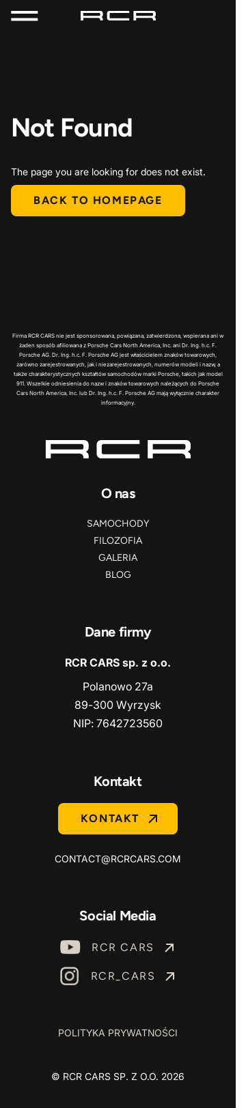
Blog (118, 575)
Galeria (117, 558)
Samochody (118, 523)
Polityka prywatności (118, 1032)
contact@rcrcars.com (118, 858)
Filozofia (118, 540)
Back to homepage (98, 200)
